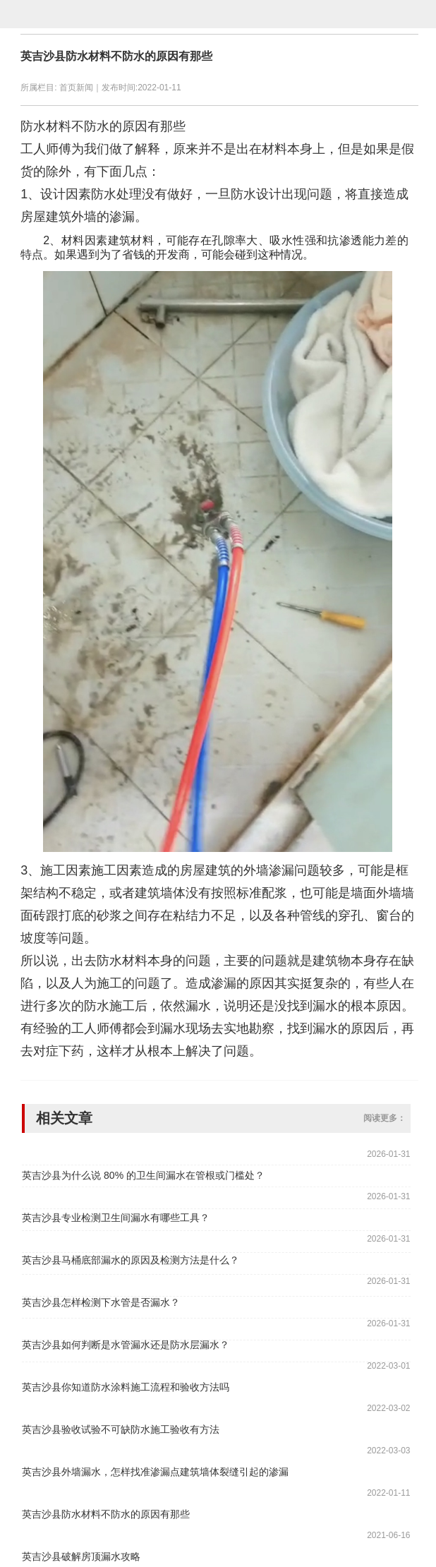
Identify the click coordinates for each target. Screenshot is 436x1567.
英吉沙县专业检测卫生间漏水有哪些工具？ (116, 1217)
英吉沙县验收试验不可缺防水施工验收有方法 (120, 1429)
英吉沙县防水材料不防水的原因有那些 (116, 56)
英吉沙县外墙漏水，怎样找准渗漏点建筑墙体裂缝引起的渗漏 (155, 1471)
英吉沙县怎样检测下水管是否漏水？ (101, 1302)
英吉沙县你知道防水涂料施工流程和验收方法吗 (125, 1387)
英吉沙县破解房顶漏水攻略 (81, 1556)
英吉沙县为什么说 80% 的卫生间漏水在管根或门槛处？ (143, 1175)
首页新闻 (76, 87)
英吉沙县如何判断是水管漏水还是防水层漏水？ (125, 1344)
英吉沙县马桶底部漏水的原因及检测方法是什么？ (130, 1260)
